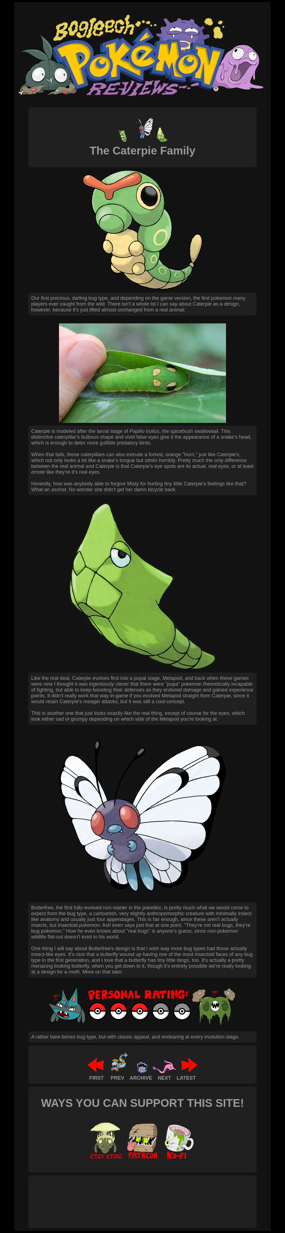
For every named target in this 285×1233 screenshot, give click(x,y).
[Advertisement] (132, 1195)
